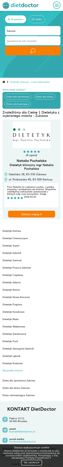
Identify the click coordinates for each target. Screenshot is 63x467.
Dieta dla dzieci (44, 96)
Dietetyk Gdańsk (12, 252)
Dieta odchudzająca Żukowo (19, 395)
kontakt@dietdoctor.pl (22, 431)
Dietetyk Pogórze (12, 304)
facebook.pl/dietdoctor (22, 441)
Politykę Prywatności (38, 457)
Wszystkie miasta (13, 370)
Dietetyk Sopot (11, 245)
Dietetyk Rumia (11, 289)
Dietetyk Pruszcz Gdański (17, 267)
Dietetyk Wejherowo (14, 326)
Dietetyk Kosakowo (14, 311)
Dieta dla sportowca (17, 96)
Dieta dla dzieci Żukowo (16, 387)
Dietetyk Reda (10, 319)
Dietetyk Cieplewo (13, 275)
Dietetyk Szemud (12, 260)
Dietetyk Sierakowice (14, 333)
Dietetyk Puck (10, 341)
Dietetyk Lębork (11, 355)
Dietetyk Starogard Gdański (18, 348)
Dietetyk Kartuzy (12, 230)
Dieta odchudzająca (17, 104)
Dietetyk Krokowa (13, 363)
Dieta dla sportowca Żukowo (19, 380)
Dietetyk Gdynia (12, 282)
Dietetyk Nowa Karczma (16, 297)
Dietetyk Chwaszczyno (15, 238)
